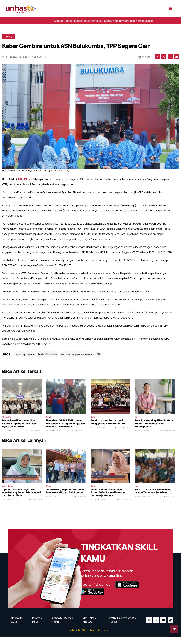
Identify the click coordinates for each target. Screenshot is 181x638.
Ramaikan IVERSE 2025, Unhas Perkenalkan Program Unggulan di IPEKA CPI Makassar (65, 424)
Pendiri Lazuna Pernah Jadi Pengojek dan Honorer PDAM (107, 423)
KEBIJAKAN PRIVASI (89, 621)
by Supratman (7, 432)
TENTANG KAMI (17, 621)
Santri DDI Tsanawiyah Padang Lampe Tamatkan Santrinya (153, 492)
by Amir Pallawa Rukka (98, 429)
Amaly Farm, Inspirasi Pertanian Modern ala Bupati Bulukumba (65, 492)
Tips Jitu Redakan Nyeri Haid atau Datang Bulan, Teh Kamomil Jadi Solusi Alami (21, 493)
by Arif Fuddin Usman (53, 432)
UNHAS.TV (24, 180)
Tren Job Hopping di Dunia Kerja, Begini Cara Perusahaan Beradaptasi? (154, 424)
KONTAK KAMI (37, 621)
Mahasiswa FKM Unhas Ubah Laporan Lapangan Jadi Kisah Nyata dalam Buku (19, 424)
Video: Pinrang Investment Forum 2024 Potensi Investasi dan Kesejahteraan (108, 493)
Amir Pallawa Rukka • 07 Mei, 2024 (24, 57)
